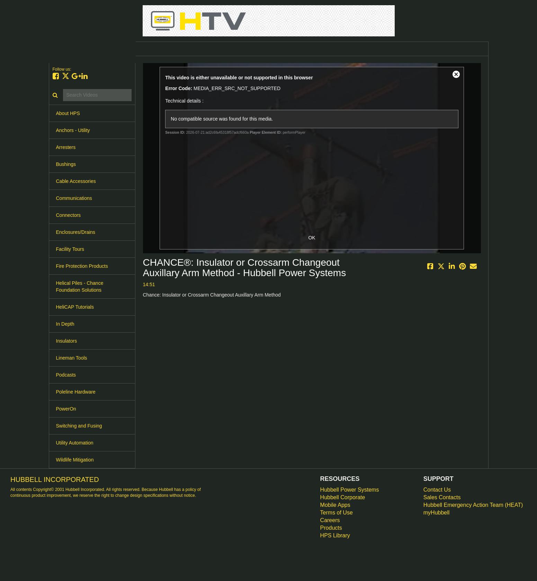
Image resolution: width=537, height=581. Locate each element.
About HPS (68, 113)
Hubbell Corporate (342, 497)
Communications (74, 198)
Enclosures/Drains (76, 232)
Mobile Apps (335, 505)
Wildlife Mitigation (75, 460)
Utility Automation (74, 443)
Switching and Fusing (79, 426)
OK (311, 237)
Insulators (66, 341)
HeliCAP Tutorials (75, 307)
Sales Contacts (442, 497)
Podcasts (66, 375)
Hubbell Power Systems (349, 490)
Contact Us (437, 490)
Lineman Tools (71, 358)
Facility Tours (70, 249)
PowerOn (66, 409)
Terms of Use (336, 513)
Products (331, 528)
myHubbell (436, 513)
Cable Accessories (76, 181)
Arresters (66, 147)
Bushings (66, 164)
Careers (330, 520)
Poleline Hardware (76, 392)
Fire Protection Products (82, 266)
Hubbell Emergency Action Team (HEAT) (473, 505)
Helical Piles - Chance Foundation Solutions (80, 286)
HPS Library (335, 535)
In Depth (65, 324)
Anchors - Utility (73, 130)
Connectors (68, 215)
